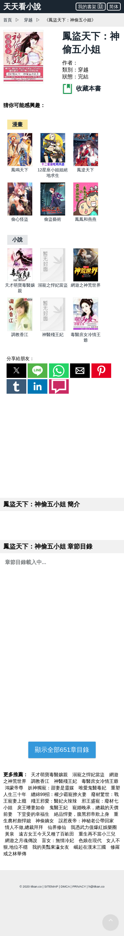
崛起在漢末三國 (90, 847)
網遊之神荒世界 (86, 285)
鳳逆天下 (85, 169)
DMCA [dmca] (65, 886)
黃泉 (10, 834)
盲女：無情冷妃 (58, 840)
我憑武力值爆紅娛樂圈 (94, 827)
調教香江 (19, 334)
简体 (113, 6)
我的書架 (90, 6)
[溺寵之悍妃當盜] (52, 280)
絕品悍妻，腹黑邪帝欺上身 (82, 814)
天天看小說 (22, 6)
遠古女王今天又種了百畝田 (47, 834)
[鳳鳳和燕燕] (85, 214)
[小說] (17, 239)
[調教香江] (20, 329)
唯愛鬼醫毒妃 (93, 787)
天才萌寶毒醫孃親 (50, 774)
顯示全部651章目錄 (62, 749)
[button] (16, 370)
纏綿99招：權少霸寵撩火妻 (59, 794)
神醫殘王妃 (52, 334)
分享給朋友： (20, 358)
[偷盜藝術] (52, 214)
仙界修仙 (57, 827)
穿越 (28, 19)
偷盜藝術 (52, 219)
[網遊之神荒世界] (85, 280)
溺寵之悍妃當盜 (53, 285)
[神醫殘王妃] (52, 329)
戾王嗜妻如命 (31, 807)
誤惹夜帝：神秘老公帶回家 (86, 820)
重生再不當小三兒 (97, 834)
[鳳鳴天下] (20, 164)
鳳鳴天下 (19, 169)
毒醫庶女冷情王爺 (100, 781)
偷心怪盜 (19, 219)
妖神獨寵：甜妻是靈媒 (51, 787)
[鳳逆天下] (85, 164)
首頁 (7, 19)
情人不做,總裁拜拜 (24, 827)
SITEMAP (51, 886)
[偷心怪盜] (20, 214)
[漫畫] (17, 124)
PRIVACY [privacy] (79, 886)
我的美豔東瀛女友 (51, 847)
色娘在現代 (91, 840)
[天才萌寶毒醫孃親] (20, 280)
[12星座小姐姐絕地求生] (52, 164)
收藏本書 (81, 88)
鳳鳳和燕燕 (85, 219)
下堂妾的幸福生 (34, 814)
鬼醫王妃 (59, 807)
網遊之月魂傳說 (21, 840)
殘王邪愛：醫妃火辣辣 (54, 801)
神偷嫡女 (45, 820)
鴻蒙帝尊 (15, 787)
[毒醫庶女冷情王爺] (85, 329)
